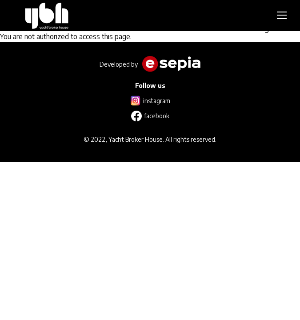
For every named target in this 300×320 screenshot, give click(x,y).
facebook (156, 116)
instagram (156, 100)
